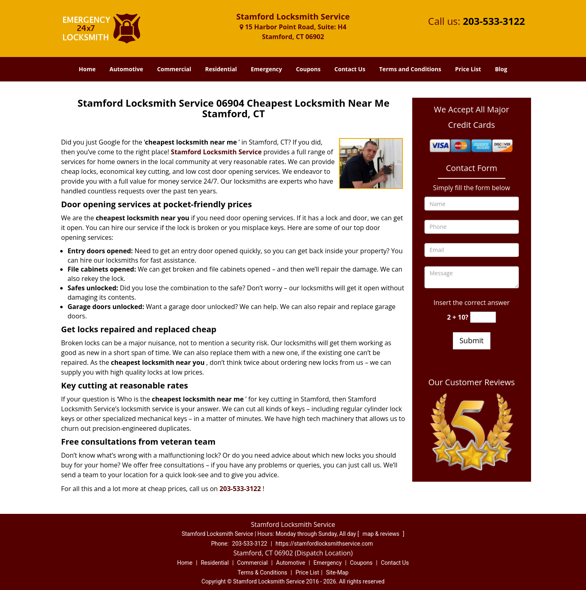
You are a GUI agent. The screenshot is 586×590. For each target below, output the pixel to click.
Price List (468, 69)
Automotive (126, 69)
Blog (501, 69)
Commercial (174, 69)
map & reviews (382, 534)
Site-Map (337, 572)
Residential (221, 69)
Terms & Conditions (262, 572)
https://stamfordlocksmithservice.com (324, 543)
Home (87, 69)
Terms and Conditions (410, 69)
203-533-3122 (494, 21)
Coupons (308, 69)
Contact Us (350, 69)
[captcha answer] (483, 317)
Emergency (266, 69)
